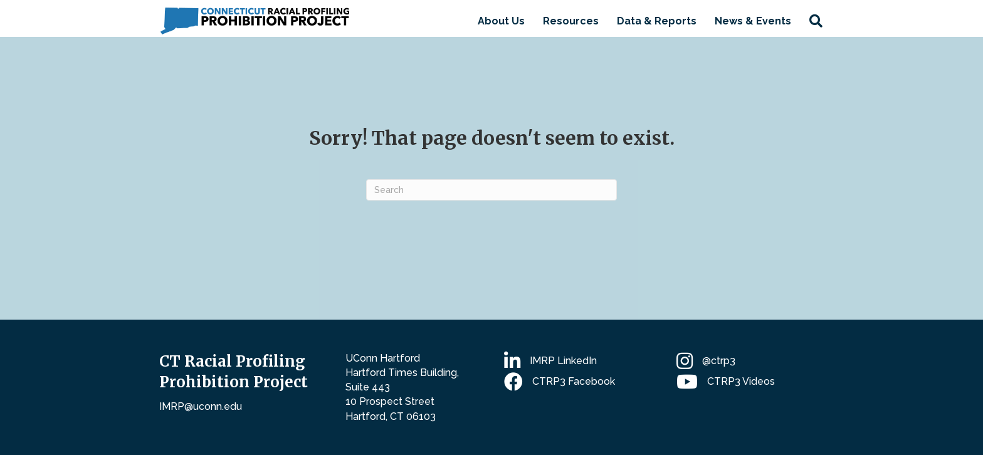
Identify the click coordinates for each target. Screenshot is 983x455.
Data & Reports (657, 21)
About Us (501, 21)
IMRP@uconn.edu (200, 406)
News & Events (753, 21)
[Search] (491, 190)
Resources (571, 21)
